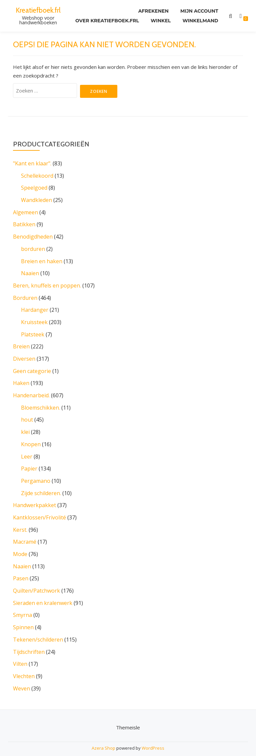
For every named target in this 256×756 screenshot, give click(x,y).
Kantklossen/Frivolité (39, 510)
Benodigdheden (33, 235)
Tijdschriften (29, 642)
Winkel (160, 21)
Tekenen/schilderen (38, 630)
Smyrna (22, 606)
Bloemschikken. (40, 403)
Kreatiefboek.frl (38, 10)
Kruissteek (34, 319)
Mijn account (199, 11)
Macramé (24, 534)
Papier (29, 463)
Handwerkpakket (34, 498)
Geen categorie (32, 367)
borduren (33, 247)
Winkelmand (200, 21)
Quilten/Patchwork (36, 582)
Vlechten (24, 666)
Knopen (31, 439)
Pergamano (35, 474)
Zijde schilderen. (41, 486)
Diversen (24, 355)
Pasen (20, 570)
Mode (20, 546)
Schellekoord (37, 175)
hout (27, 415)
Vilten (20, 654)
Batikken (24, 223)
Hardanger (34, 307)
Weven (21, 678)
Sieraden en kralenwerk (42, 594)
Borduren (25, 295)
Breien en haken (41, 259)
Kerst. (20, 522)
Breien (21, 343)
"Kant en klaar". (32, 163)
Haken (21, 379)
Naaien (30, 271)
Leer (26, 451)
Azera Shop (103, 738)
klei (25, 427)
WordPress (153, 738)
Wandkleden (36, 199)
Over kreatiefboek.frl (106, 21)
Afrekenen (153, 11)
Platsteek (32, 331)
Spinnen (23, 618)
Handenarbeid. (31, 391)
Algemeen (25, 211)
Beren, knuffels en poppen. (47, 283)
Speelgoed (34, 187)
